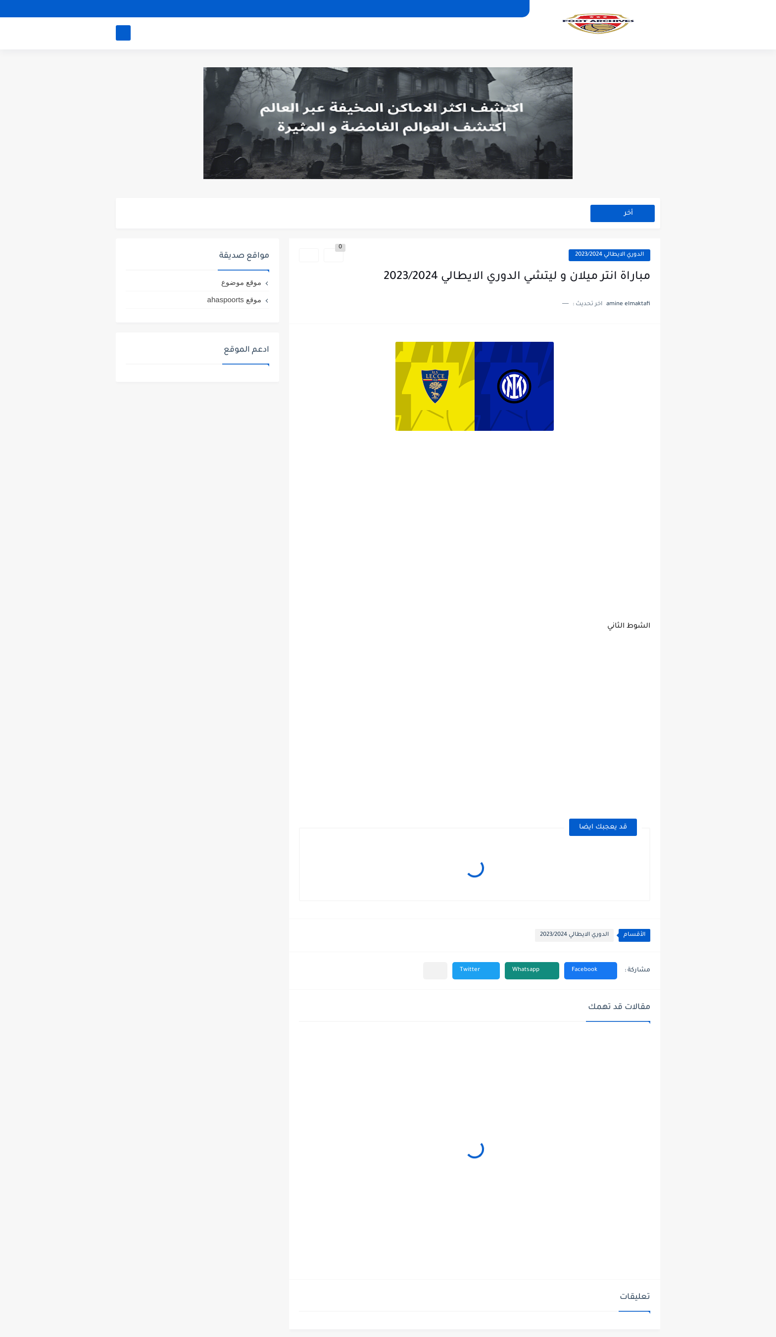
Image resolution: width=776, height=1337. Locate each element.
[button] (590, 970)
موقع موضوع (241, 282)
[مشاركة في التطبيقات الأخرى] (435, 970)
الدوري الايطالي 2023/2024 (609, 255)
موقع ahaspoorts (234, 299)
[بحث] (123, 33)
